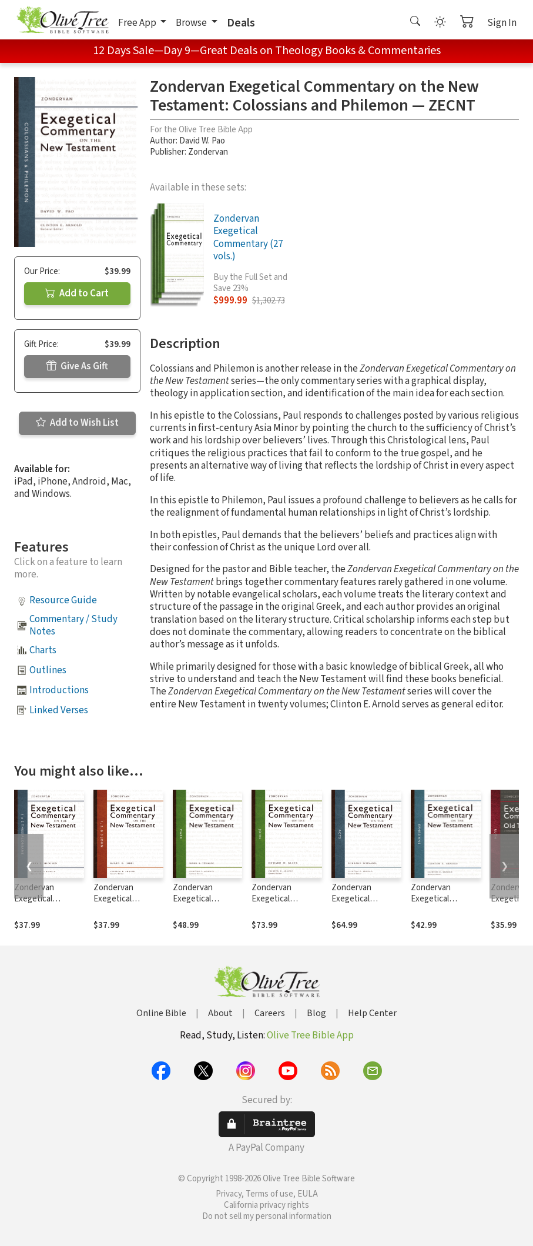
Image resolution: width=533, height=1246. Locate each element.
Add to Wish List (77, 423)
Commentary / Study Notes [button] (73, 625)
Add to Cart (77, 293)
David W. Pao (202, 141)
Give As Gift (77, 366)
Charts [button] (42, 650)
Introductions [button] (59, 690)
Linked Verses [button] (58, 710)
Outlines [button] (47, 670)
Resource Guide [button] (63, 600)
